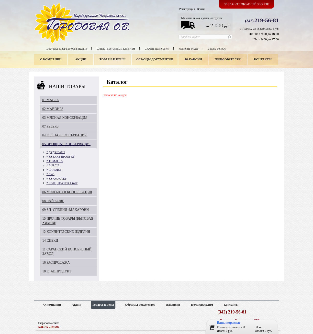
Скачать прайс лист (157, 48)
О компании (50, 59)
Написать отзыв (189, 48)
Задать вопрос (217, 48)
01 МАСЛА (50, 100)
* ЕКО (50, 174)
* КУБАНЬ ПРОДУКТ (60, 156)
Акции (80, 59)
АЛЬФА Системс (48, 326)
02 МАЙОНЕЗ (52, 109)
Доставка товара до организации (66, 48)
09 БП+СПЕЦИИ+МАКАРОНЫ (65, 210)
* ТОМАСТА (54, 161)
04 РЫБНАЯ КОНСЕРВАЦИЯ (64, 135)
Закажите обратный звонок (246, 4)
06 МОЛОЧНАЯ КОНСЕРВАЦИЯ (67, 192)
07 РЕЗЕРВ (50, 126)
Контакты (263, 59)
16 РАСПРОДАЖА (56, 262)
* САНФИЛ (53, 170)
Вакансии (193, 59)
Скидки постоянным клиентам (116, 48)
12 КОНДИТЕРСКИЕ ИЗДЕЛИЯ (66, 232)
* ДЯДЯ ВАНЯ (55, 152)
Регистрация (187, 9)
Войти (201, 9)
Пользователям (228, 59)
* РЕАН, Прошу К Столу (62, 183)
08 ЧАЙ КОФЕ (53, 201)
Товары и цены (112, 59)
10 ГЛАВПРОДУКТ (56, 271)
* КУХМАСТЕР (56, 178)
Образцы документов (154, 59)
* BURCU (52, 165)
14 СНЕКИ (50, 240)
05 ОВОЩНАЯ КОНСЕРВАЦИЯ (66, 144)
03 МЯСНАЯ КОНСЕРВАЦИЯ (65, 117)
